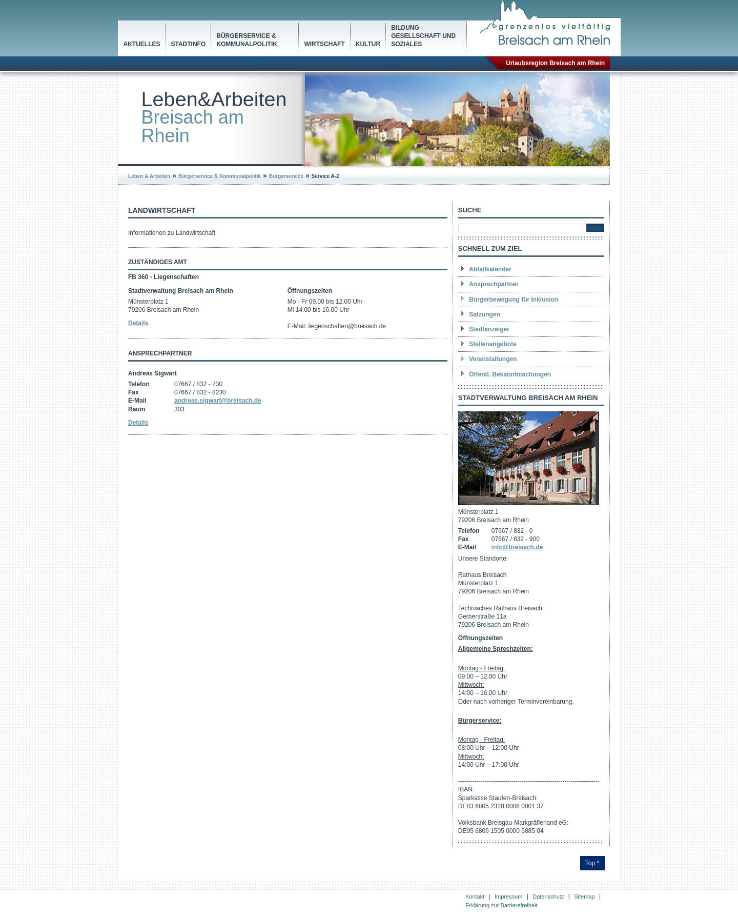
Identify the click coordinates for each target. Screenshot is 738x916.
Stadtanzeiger (489, 329)
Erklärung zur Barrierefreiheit (501, 905)
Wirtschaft (324, 44)
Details (138, 323)
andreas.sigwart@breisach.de (217, 400)
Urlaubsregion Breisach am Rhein (555, 63)
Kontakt (474, 896)
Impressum (508, 896)
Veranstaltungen (493, 359)
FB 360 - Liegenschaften (163, 277)
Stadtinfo (188, 44)
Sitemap (584, 896)
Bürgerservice (286, 176)
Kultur (368, 44)
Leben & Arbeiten (149, 176)
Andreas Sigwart (152, 373)
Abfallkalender (490, 269)
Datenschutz (548, 896)
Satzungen (484, 314)
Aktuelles (142, 44)
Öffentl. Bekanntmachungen (510, 374)
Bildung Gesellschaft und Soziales (423, 36)
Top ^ (592, 863)
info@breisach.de (517, 547)
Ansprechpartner (494, 284)
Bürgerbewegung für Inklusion (513, 299)
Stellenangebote (493, 344)
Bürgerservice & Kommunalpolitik (246, 40)
